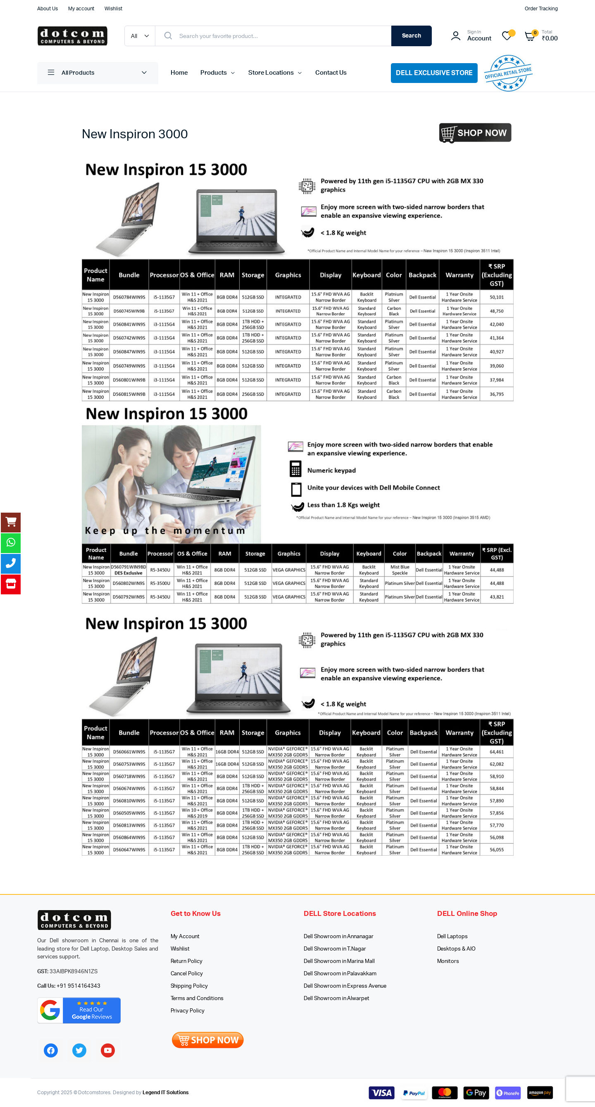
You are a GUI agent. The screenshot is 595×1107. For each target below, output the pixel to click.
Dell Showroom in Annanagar (339, 936)
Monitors (448, 961)
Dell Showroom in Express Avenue (345, 986)
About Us (47, 8)
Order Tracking (541, 8)
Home (179, 73)
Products (213, 73)
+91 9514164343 (79, 986)
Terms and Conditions (197, 998)
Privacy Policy (188, 1011)
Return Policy (187, 961)
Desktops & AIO (456, 949)
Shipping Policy (189, 986)
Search (411, 36)
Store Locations (271, 73)
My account (81, 8)
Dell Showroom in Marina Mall (339, 961)
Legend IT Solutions (165, 1092)
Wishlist (113, 8)
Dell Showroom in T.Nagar (335, 949)
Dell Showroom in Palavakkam (340, 974)
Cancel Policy (187, 974)
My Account (185, 936)
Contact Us (331, 73)
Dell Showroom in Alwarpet (336, 998)
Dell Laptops (452, 936)
